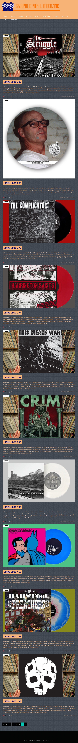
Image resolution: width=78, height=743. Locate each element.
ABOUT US (65, 16)
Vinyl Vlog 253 (12, 442)
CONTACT (56, 16)
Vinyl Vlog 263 (12, 377)
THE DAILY (37, 16)
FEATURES (13, 16)
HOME (5, 16)
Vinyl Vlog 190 (12, 507)
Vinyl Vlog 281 (12, 183)
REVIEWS (21, 16)
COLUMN (28, 16)
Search (6, 19)
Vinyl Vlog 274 (12, 312)
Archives (14, 19)
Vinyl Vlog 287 (12, 82)
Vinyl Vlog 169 (12, 572)
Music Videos (47, 16)
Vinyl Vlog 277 (12, 248)
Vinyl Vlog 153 (12, 636)
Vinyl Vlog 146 (12, 701)
